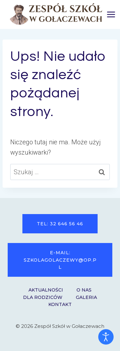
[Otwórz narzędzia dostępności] (106, 337)
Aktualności (45, 290)
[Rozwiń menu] (111, 14)
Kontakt (60, 304)
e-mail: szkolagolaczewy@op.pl (60, 260)
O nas (84, 290)
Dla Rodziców (42, 297)
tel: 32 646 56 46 (60, 224)
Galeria (86, 297)
